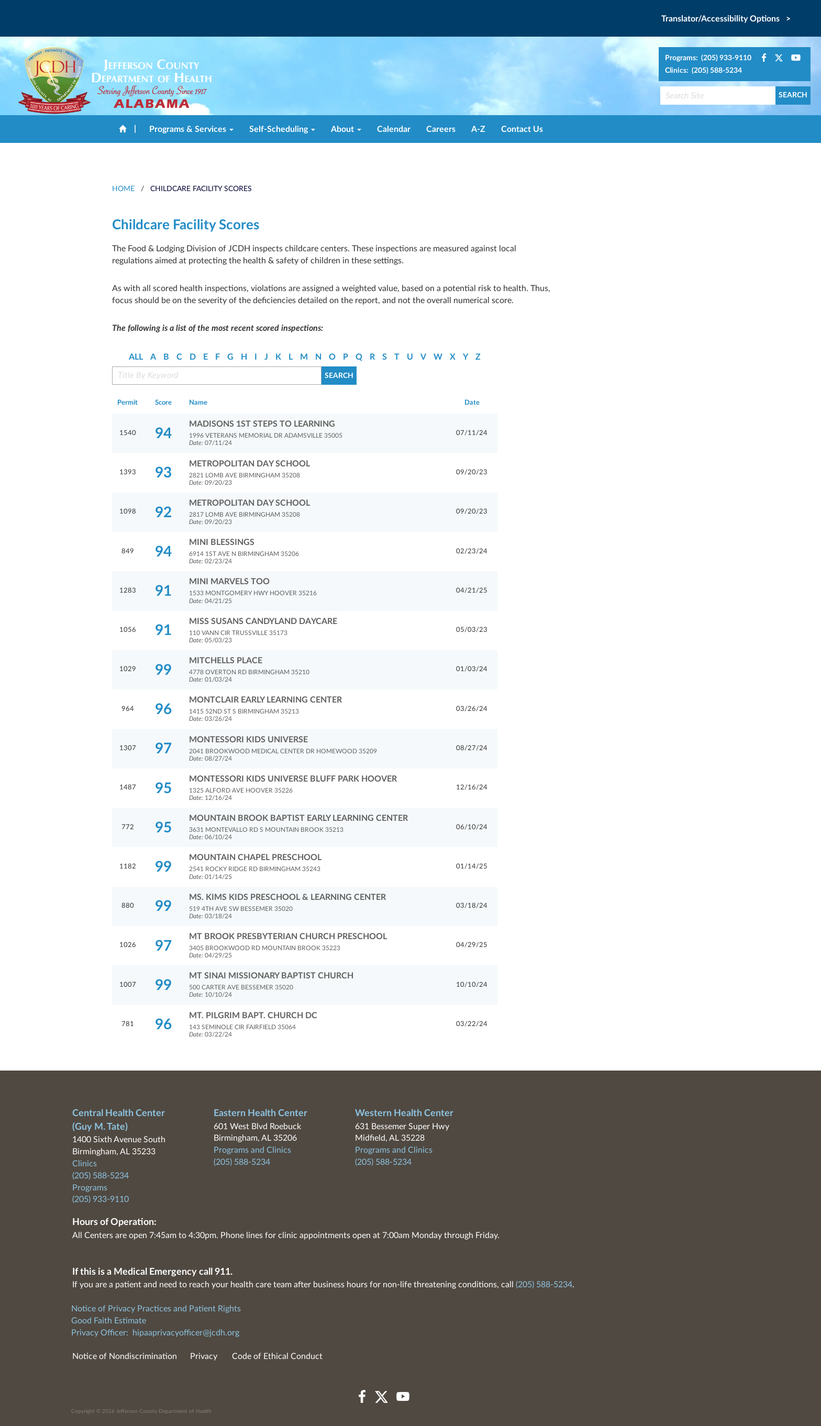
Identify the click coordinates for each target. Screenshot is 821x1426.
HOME (123, 189)
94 (163, 433)
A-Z (478, 129)
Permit (127, 402)
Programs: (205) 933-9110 (708, 58)
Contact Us (522, 129)
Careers (441, 129)
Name (198, 402)
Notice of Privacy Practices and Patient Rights (156, 1309)
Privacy (203, 1356)
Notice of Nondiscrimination (124, 1356)
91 (163, 591)
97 (163, 748)
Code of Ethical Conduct (277, 1356)
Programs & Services (191, 129)
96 (163, 709)
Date (472, 402)
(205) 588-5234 (100, 1176)
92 (163, 512)
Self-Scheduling (282, 129)
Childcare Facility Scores (201, 189)
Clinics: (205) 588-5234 (703, 70)
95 (163, 788)
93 (163, 472)
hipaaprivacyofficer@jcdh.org (185, 1333)
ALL (136, 357)
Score (163, 402)
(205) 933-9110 (100, 1199)
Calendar (393, 129)
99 (163, 670)
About (346, 129)
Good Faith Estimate (108, 1321)
